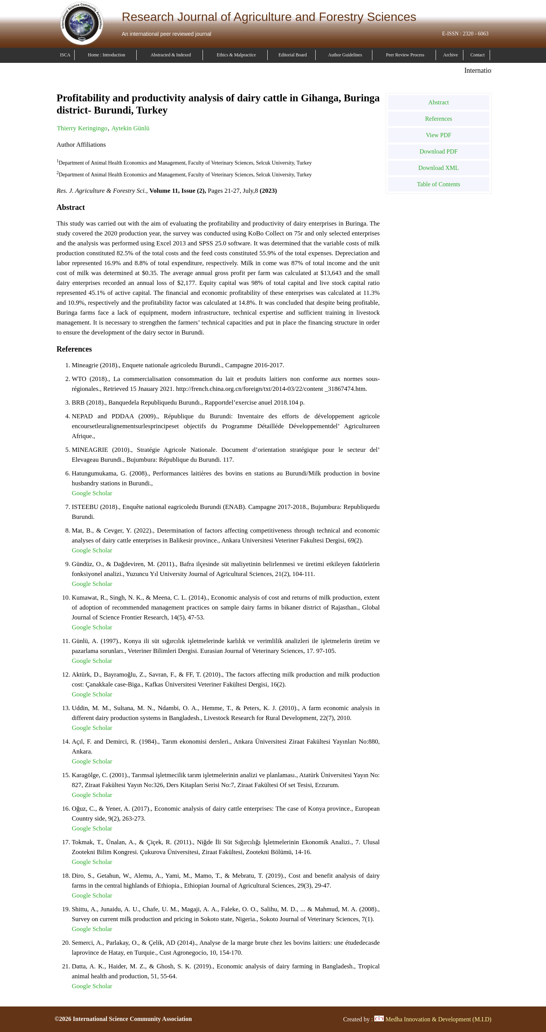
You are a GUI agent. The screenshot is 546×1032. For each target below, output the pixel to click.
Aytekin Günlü (131, 128)
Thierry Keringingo (82, 128)
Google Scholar (92, 493)
